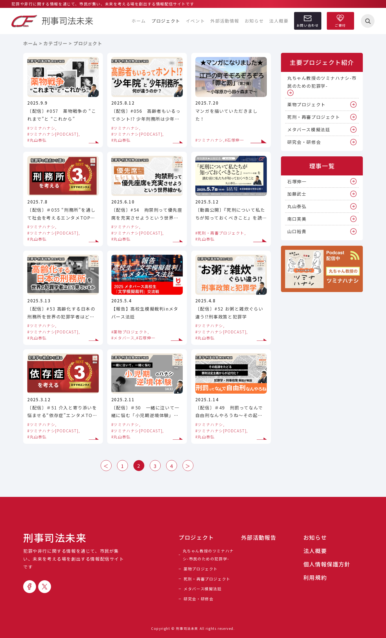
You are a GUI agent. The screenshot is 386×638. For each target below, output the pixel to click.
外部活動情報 (224, 20)
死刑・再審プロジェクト (313, 117)
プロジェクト (196, 537)
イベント (195, 20)
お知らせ (254, 20)
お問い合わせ (308, 25)
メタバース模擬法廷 (308, 129)
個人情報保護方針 (327, 564)
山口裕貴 (296, 231)
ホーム (138, 20)
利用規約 (315, 577)
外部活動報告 (259, 537)
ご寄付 (340, 25)
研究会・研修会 (304, 142)
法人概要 (278, 20)
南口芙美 (296, 218)
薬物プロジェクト (306, 104)
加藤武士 (296, 193)
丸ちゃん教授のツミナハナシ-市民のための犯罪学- (322, 82)
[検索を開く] (368, 21)
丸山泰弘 (296, 206)
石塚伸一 (296, 181)
